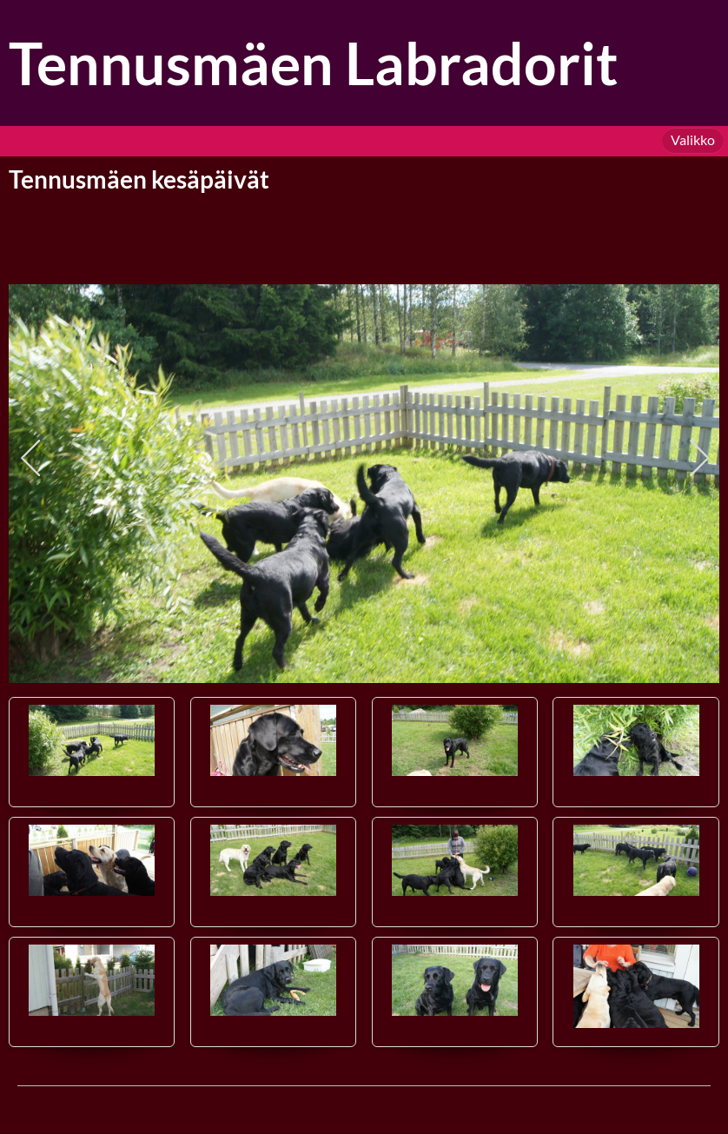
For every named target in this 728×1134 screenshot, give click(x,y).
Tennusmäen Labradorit (314, 63)
